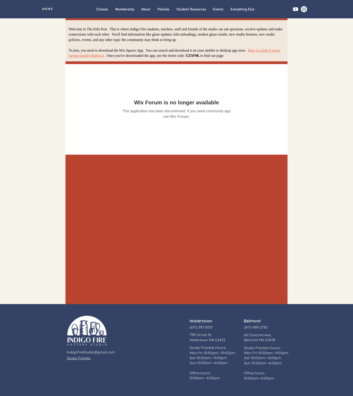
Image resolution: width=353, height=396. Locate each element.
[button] (242, 9)
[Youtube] (296, 9)
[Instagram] (304, 9)
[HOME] (47, 8)
